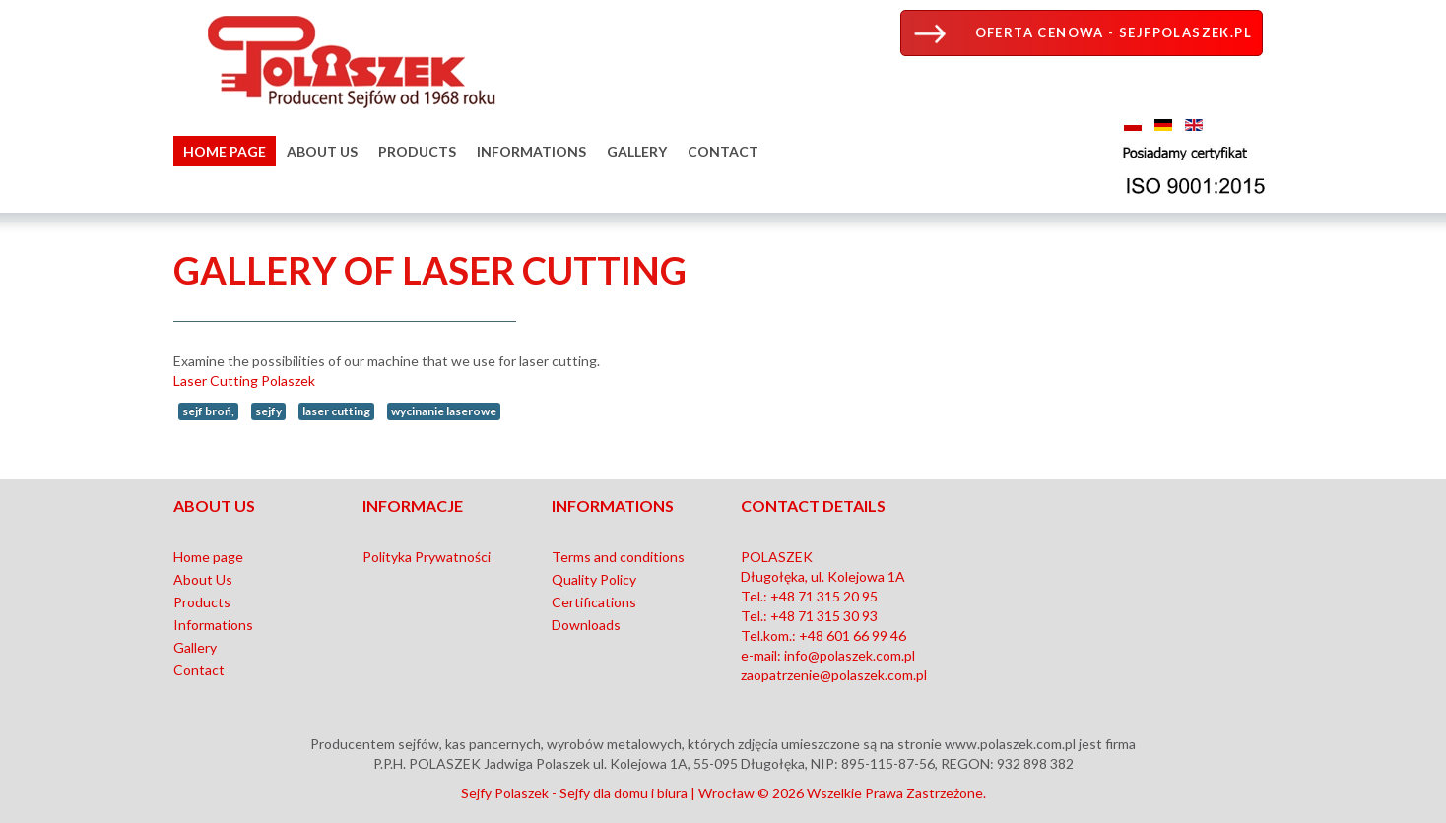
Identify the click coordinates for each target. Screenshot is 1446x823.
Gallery (637, 151)
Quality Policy (594, 579)
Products (417, 151)
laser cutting (336, 411)
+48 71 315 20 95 (824, 596)
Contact (723, 151)
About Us (322, 151)
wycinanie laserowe (443, 411)
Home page (224, 151)
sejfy (268, 411)
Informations (531, 151)
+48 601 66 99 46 (852, 635)
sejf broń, (208, 411)
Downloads (586, 624)
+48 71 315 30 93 (824, 615)
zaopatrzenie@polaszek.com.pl (834, 674)
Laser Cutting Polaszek (244, 380)
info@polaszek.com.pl (849, 655)
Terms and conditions (618, 556)
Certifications (594, 602)
